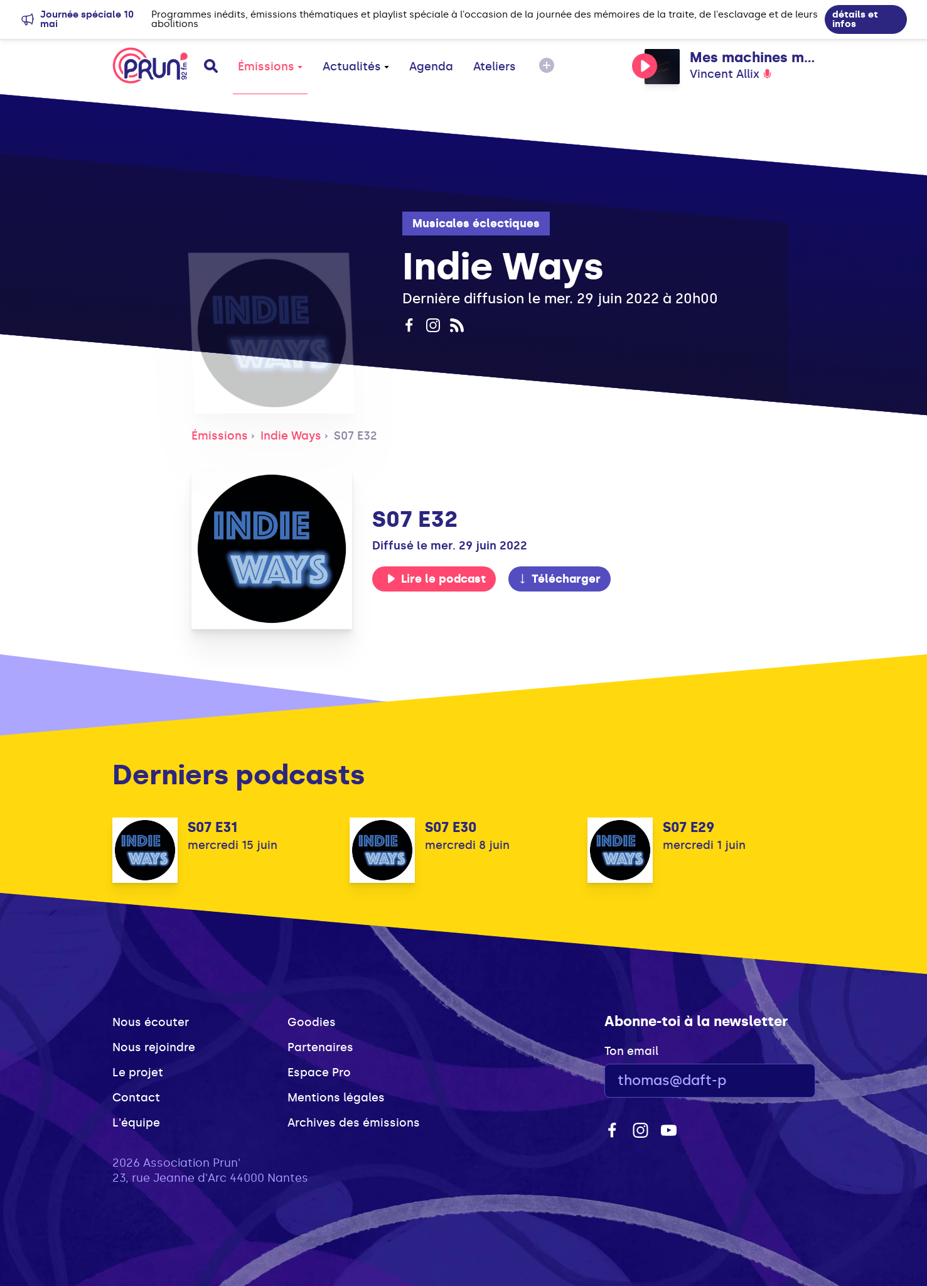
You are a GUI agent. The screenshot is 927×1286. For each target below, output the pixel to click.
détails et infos (855, 19)
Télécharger (559, 579)
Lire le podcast (436, 579)
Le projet (137, 1072)
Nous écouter (150, 1022)
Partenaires (320, 1047)
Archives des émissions (353, 1123)
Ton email (631, 1051)
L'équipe (136, 1123)
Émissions (270, 66)
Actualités (356, 66)
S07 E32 (355, 436)
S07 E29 (689, 827)
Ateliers (494, 66)
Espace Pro (319, 1072)
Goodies (311, 1022)
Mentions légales (336, 1098)
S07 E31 (212, 827)
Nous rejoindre (153, 1047)
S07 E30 (450, 827)
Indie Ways (290, 436)
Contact (136, 1098)
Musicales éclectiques (476, 223)
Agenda (431, 66)
